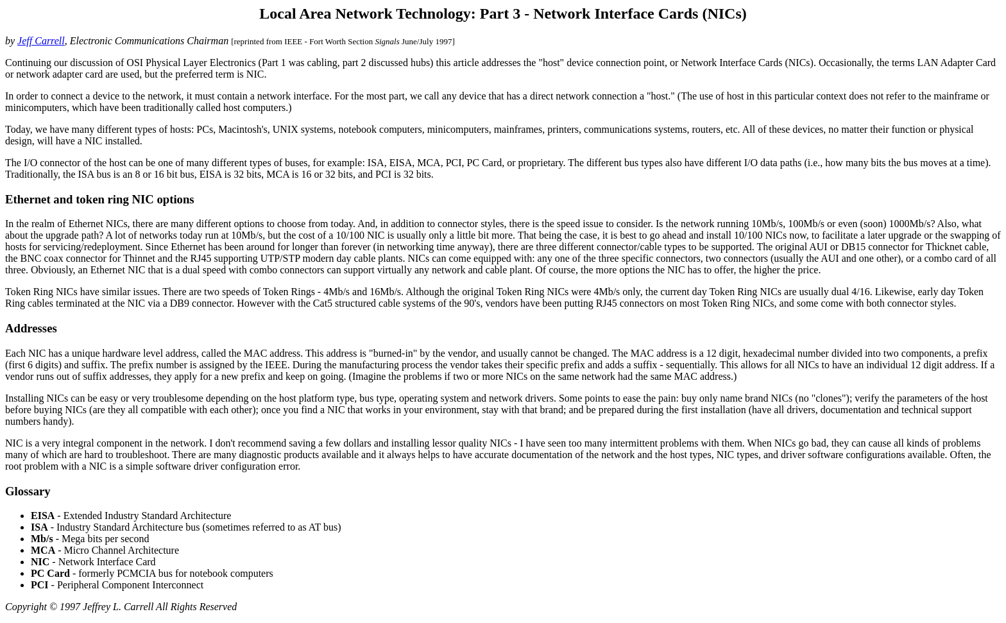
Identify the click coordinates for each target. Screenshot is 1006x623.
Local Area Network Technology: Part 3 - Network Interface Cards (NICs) (502, 13)
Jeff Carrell (41, 40)
